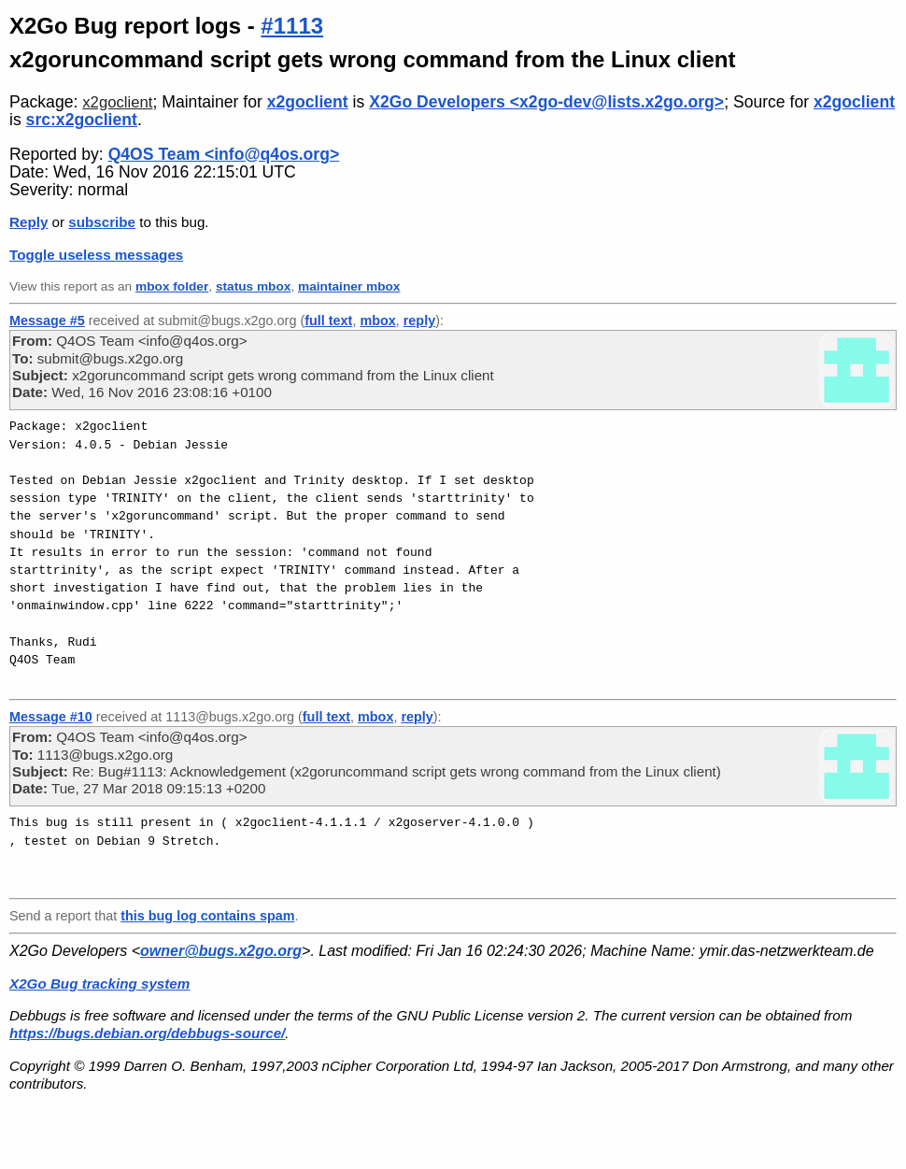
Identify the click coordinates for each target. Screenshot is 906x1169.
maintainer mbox (349, 286)
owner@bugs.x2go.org (221, 951)
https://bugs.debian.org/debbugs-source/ (147, 1033)
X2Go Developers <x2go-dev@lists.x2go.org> (546, 102)
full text (328, 320)
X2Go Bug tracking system (99, 983)
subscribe (101, 222)
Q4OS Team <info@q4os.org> (224, 154)
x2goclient (117, 102)
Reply (28, 222)
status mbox (253, 286)
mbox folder (171, 286)
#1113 (292, 25)
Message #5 (47, 320)
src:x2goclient (81, 119)
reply (419, 320)
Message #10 (50, 716)
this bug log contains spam (207, 915)
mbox (377, 320)
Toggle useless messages (96, 255)
